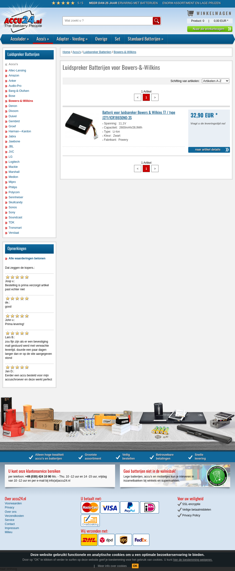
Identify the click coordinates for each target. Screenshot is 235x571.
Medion (13, 177)
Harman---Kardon (20, 131)
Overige (101, 38)
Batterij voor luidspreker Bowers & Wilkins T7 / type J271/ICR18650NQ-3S (138, 114)
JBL (11, 146)
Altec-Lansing (17, 70)
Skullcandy (16, 202)
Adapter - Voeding (72, 38)
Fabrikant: (110, 139)
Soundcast (15, 217)
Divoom (13, 111)
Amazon (14, 75)
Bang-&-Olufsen (19, 91)
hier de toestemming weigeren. (192, 559)
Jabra (12, 136)
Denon (13, 106)
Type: (107, 131)
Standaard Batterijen (146, 38)
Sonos (13, 207)
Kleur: (108, 135)
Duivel (13, 116)
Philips (13, 187)
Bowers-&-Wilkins (21, 101)
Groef (12, 126)
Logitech (14, 161)
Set (117, 38)
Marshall (14, 172)
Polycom (14, 192)
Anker (12, 80)
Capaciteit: (111, 127)
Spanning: (110, 123)
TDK (11, 222)
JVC (11, 151)
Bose (12, 96)
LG (10, 156)
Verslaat (14, 232)
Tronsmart (15, 227)
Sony (12, 212)
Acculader (20, 38)
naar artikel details (207, 149)
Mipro (12, 182)
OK (135, 566)
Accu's (42, 38)
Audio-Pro (15, 85)
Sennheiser (16, 197)
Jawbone (14, 141)
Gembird (14, 121)
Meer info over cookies (112, 566)
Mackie (13, 167)
